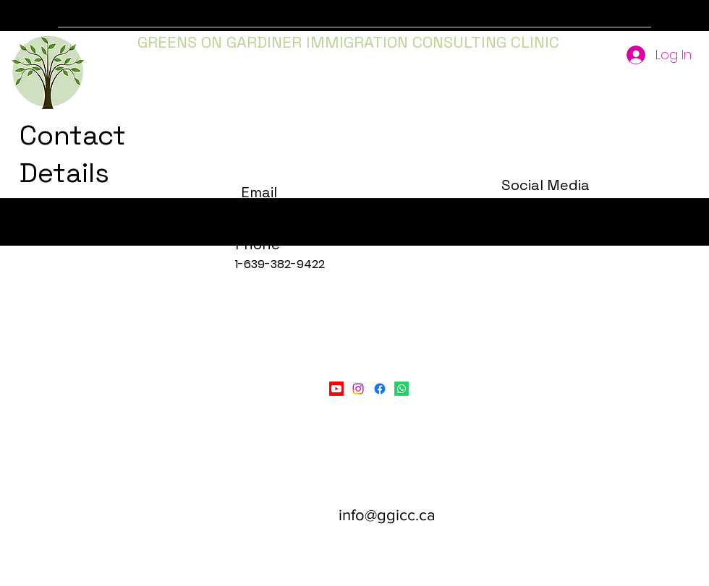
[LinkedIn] (401, 389)
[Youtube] (336, 389)
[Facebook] (380, 389)
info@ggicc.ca (387, 515)
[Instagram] (358, 389)
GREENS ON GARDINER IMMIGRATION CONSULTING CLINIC (348, 42)
